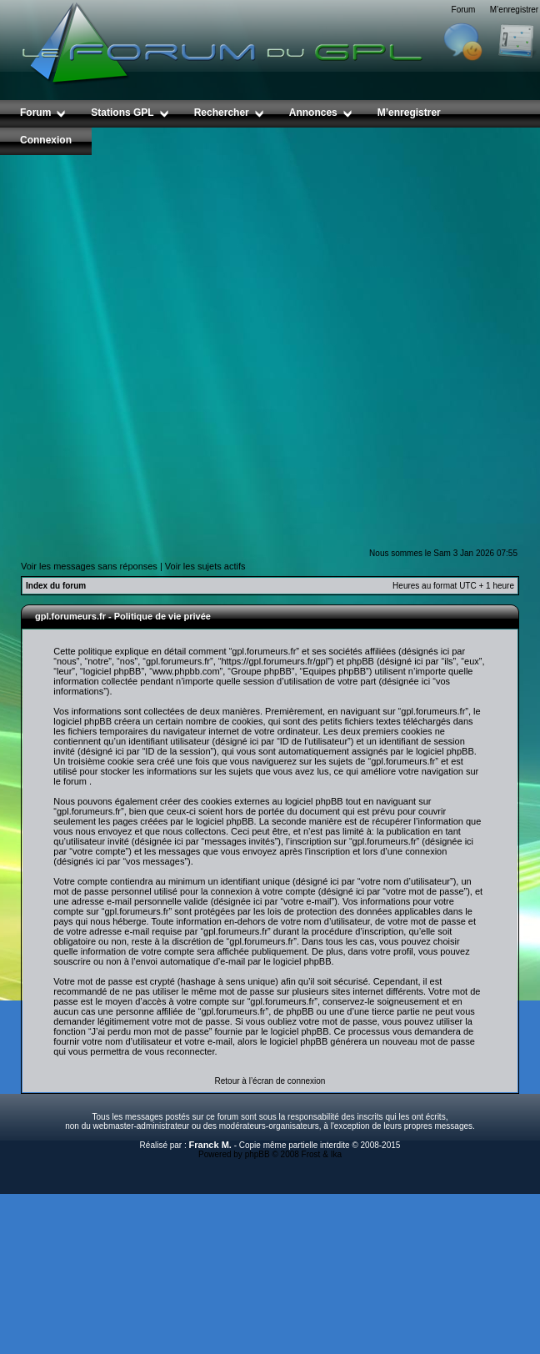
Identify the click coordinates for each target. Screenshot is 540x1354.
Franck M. (210, 1145)
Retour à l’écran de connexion (270, 1081)
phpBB (257, 1154)
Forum (464, 9)
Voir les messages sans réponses (89, 566)
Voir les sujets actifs (205, 566)
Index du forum (56, 585)
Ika (336, 1154)
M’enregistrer (514, 9)
